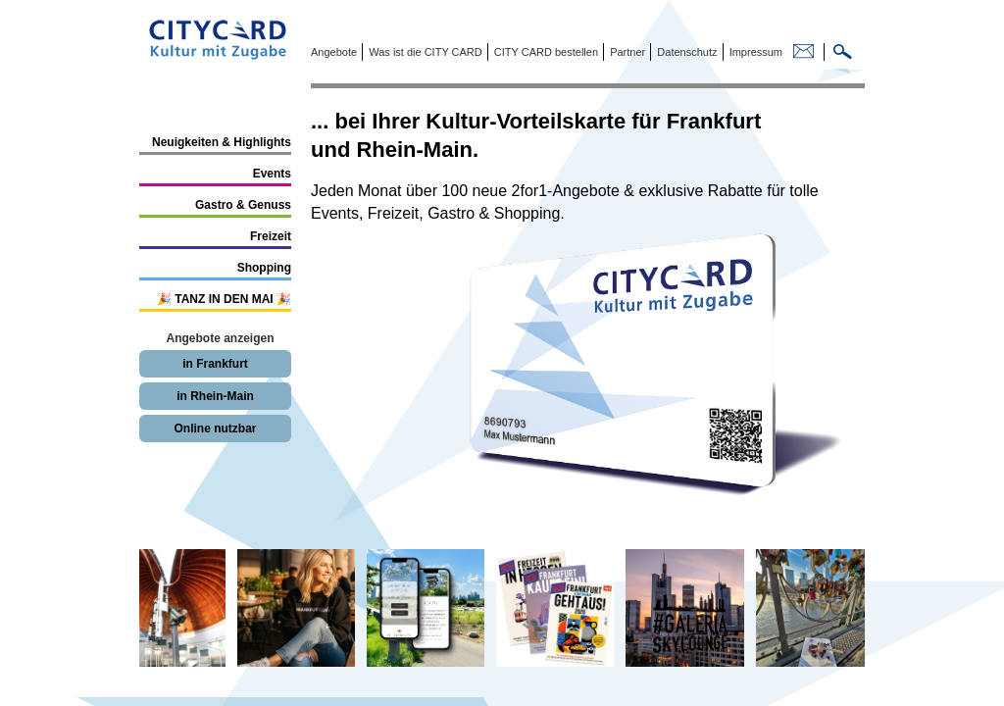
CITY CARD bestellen (544, 52)
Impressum (754, 52)
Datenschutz (685, 52)
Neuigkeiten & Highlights (221, 142)
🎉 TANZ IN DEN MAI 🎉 (224, 299)
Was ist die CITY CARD (424, 52)
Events (272, 173)
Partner (626, 52)
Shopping (264, 268)
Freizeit (270, 236)
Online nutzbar (216, 428)
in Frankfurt (215, 364)
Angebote (334, 52)
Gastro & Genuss (243, 205)
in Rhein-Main (215, 396)
